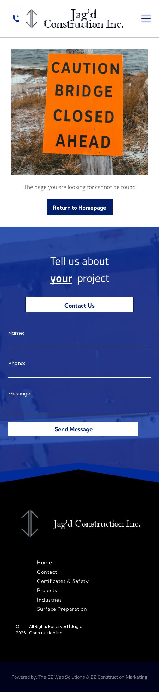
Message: (19, 393)
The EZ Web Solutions (61, 677)
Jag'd (83, 14)
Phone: (16, 363)
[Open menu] (146, 18)
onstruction (102, 523)
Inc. (133, 523)
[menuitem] (79, 562)
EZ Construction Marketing (119, 677)
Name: (16, 333)
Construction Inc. (83, 23)
